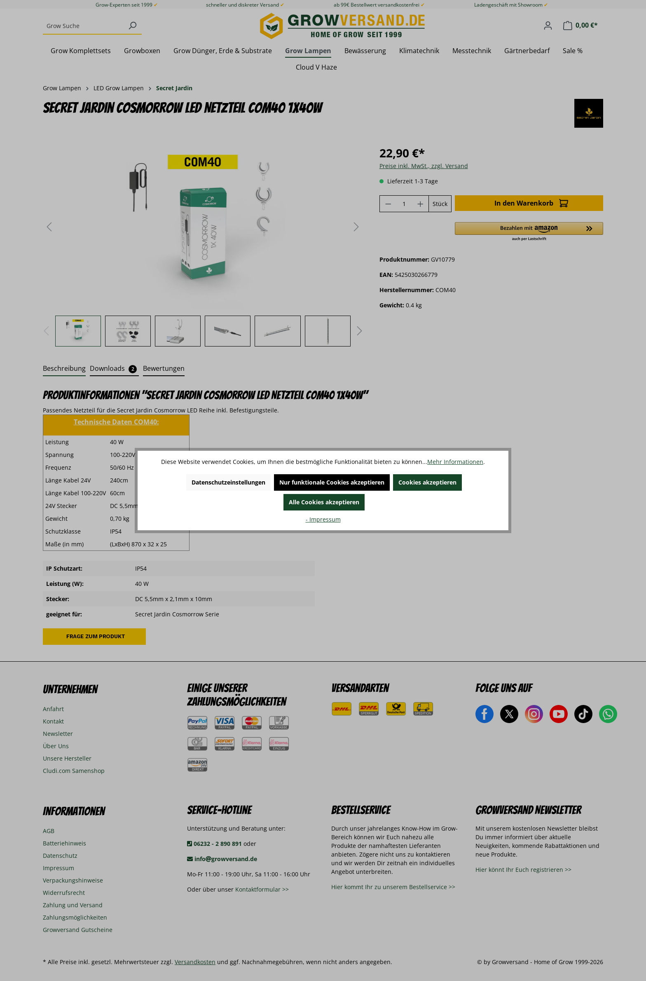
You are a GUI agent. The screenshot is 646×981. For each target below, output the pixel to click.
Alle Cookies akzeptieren (324, 502)
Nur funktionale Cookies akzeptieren (331, 482)
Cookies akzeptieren (427, 482)
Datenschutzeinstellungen (228, 482)
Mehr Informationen (455, 462)
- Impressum (323, 519)
